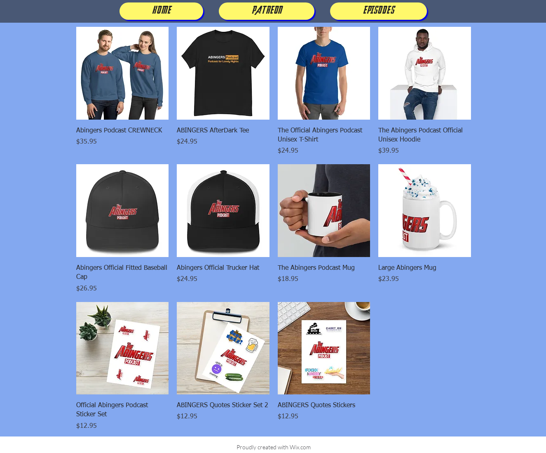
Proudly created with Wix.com (274, 447)
